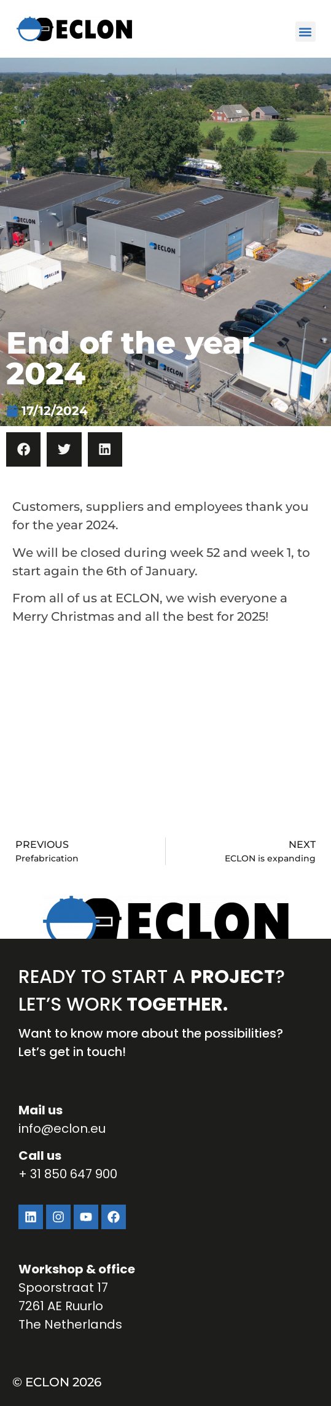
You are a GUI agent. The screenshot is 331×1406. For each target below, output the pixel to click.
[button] (305, 31)
